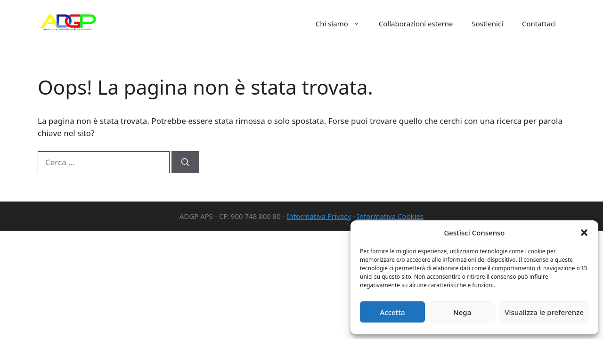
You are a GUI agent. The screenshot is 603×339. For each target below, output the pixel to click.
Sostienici (487, 23)
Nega (462, 312)
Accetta (392, 312)
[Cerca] (185, 162)
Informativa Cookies (390, 216)
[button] (584, 232)
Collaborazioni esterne (416, 23)
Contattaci (539, 23)
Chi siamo (342, 23)
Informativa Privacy (319, 216)
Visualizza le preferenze (544, 312)
